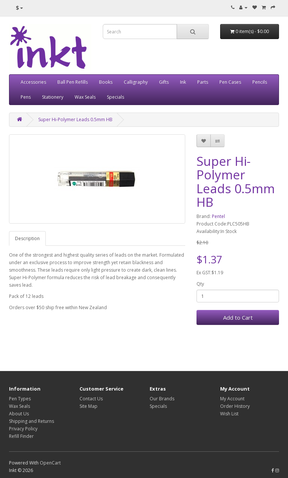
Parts (202, 82)
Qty (200, 284)
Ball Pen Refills (72, 82)
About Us (19, 413)
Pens (26, 97)
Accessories (33, 82)
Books (105, 82)
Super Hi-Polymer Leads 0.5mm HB (75, 119)
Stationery (52, 97)
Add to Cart (238, 317)
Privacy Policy (23, 428)
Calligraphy (136, 82)
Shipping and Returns (31, 421)
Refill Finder (21, 436)
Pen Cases (230, 82)
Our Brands (162, 398)
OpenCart (50, 463)
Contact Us (91, 398)
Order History (235, 406)
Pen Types (20, 398)
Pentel (218, 216)
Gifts (164, 82)
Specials (115, 97)
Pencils (259, 82)
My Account (232, 398)
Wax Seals (85, 97)
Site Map (89, 406)
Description (27, 238)
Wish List (229, 413)
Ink (183, 82)
